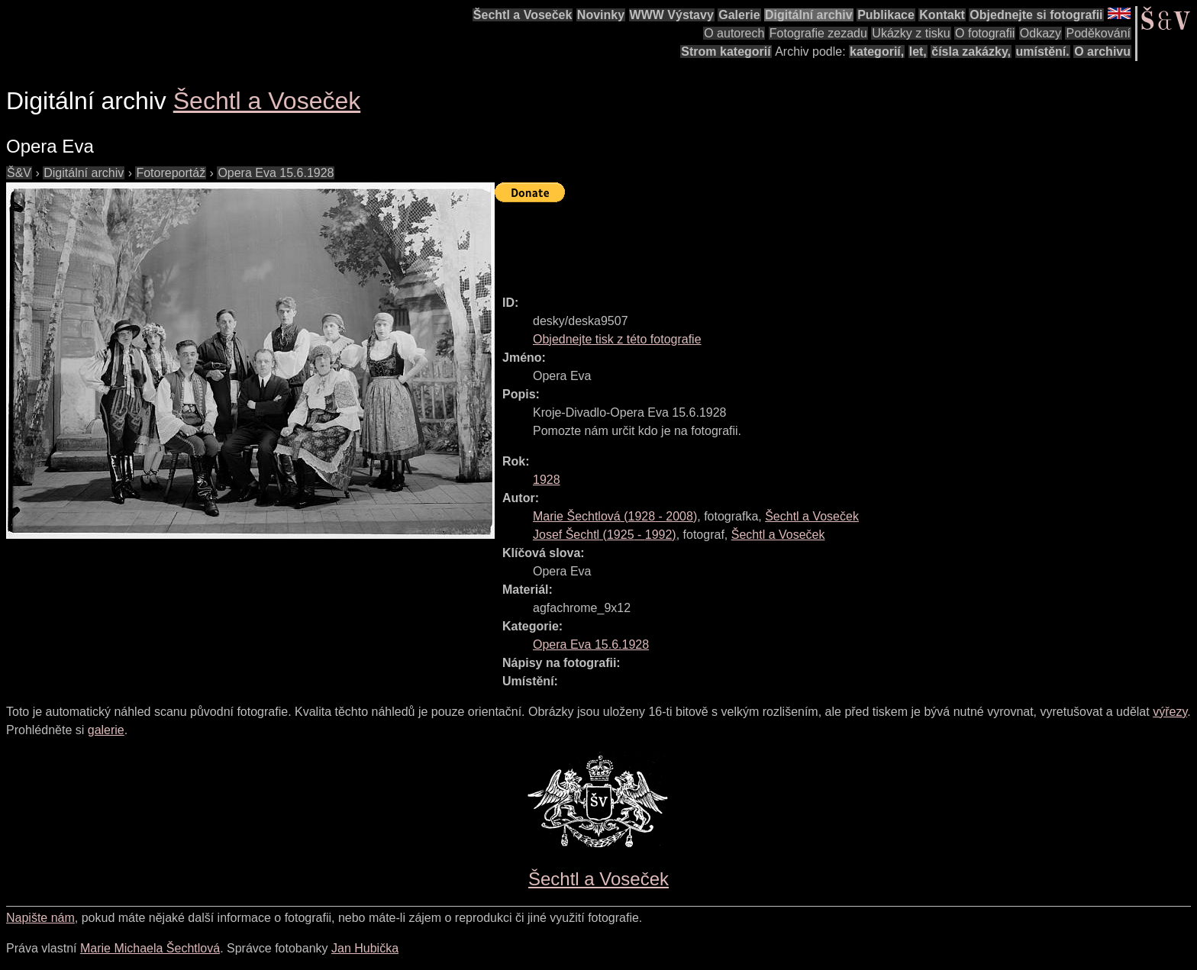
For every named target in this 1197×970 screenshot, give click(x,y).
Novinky (600, 14)
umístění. (1043, 51)
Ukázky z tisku (911, 33)
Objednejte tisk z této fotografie (617, 339)
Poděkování (1098, 33)
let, (918, 51)
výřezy (1170, 711)
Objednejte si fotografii (1036, 14)
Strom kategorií (725, 51)
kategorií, (877, 51)
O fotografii (985, 33)
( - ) (615, 516)
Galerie (739, 14)
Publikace (886, 14)
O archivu (1102, 51)
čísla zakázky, (971, 51)
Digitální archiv (809, 14)
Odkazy (1040, 33)
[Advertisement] (772, 242)
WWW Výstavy (672, 14)
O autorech (734, 33)
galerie (106, 729)
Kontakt (942, 14)
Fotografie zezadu (818, 33)
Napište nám (40, 917)
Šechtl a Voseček (523, 14)
